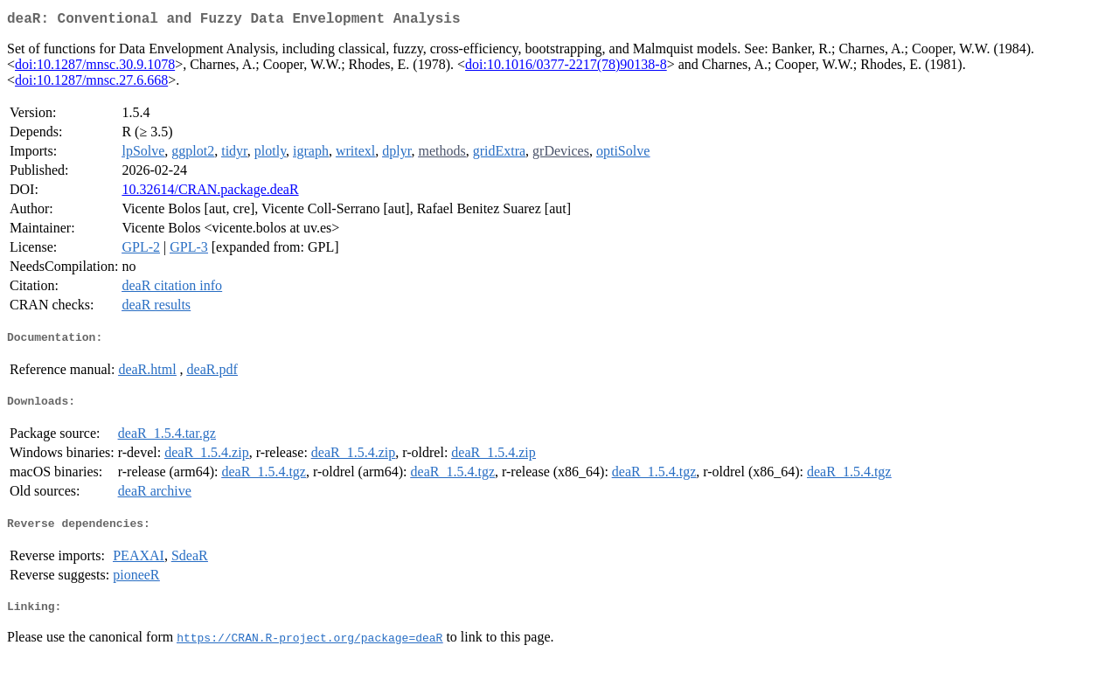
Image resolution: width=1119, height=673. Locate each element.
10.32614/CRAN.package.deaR (210, 192)
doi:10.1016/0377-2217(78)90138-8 (566, 67)
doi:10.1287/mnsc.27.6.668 (91, 83)
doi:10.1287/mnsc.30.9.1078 (95, 67)
